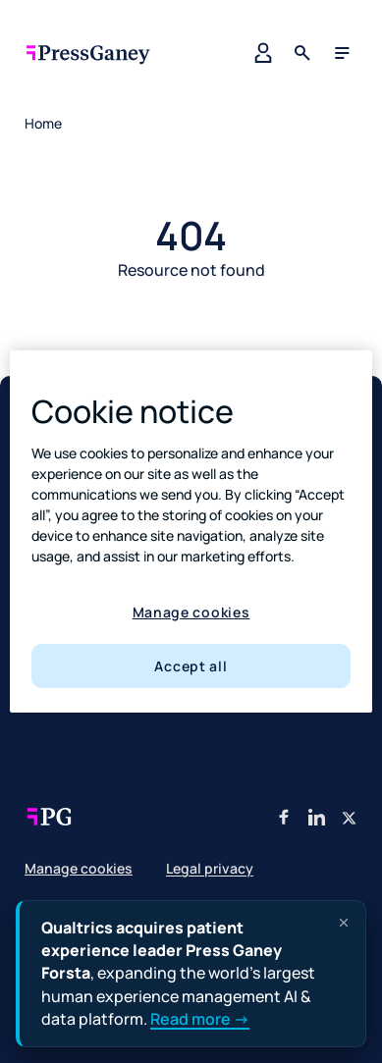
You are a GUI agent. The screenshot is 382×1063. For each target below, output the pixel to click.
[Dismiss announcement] (343, 922)
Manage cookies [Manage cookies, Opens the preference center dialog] (191, 612)
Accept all (190, 666)
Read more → (199, 1019)
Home (43, 123)
